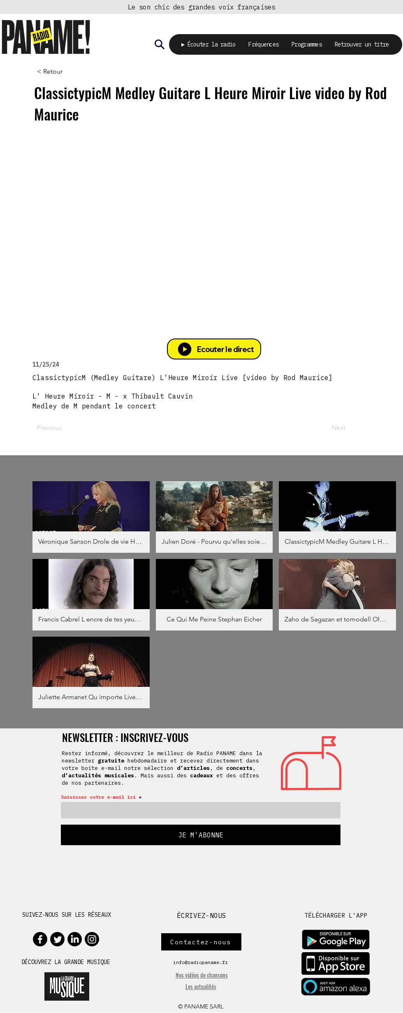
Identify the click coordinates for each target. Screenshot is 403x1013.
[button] (91, 517)
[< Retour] (63, 72)
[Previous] (63, 428)
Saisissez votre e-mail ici (98, 797)
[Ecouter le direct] (214, 349)
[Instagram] (92, 939)
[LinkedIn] (74, 939)
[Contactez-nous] (201, 942)
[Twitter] (57, 939)
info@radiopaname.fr (200, 963)
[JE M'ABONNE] (200, 835)
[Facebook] (40, 939)
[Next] (324, 428)
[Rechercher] (159, 44)
